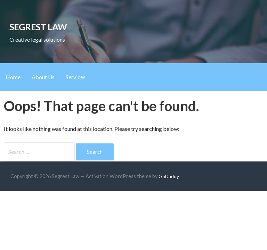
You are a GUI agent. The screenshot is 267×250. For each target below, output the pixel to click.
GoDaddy (169, 176)
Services (76, 77)
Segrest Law (38, 27)
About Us (43, 77)
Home (13, 77)
